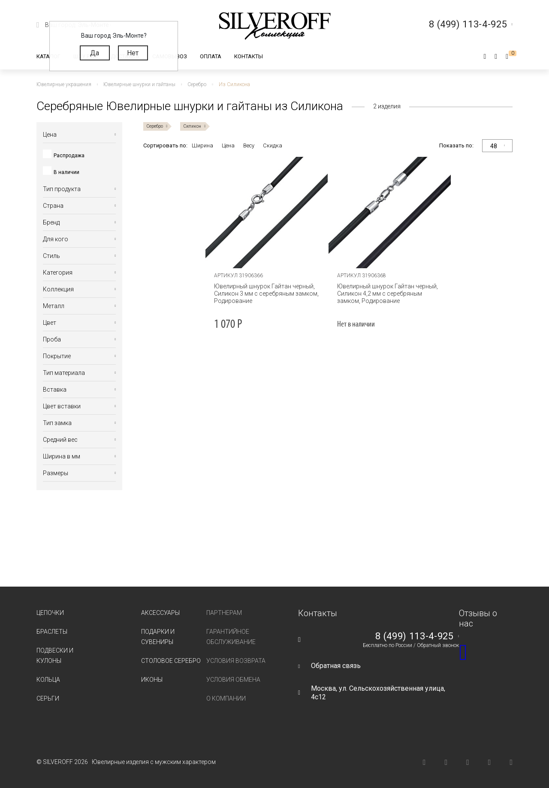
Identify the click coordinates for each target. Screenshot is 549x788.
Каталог (48, 56)
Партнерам (224, 612)
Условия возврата (235, 660)
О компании (226, 698)
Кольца (48, 679)
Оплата (210, 56)
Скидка (272, 145)
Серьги (47, 698)
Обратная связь (336, 666)
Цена (228, 145)
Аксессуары (160, 612)
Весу (248, 145)
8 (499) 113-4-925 (414, 636)
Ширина (202, 145)
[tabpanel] (266, 212)
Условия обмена (233, 679)
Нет (133, 53)
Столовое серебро (171, 660)
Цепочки (50, 612)
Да (94, 53)
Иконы (152, 679)
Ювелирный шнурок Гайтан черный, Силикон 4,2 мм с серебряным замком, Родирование (387, 293)
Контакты (248, 56)
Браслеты (51, 631)
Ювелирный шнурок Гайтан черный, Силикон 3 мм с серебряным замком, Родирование (266, 293)
